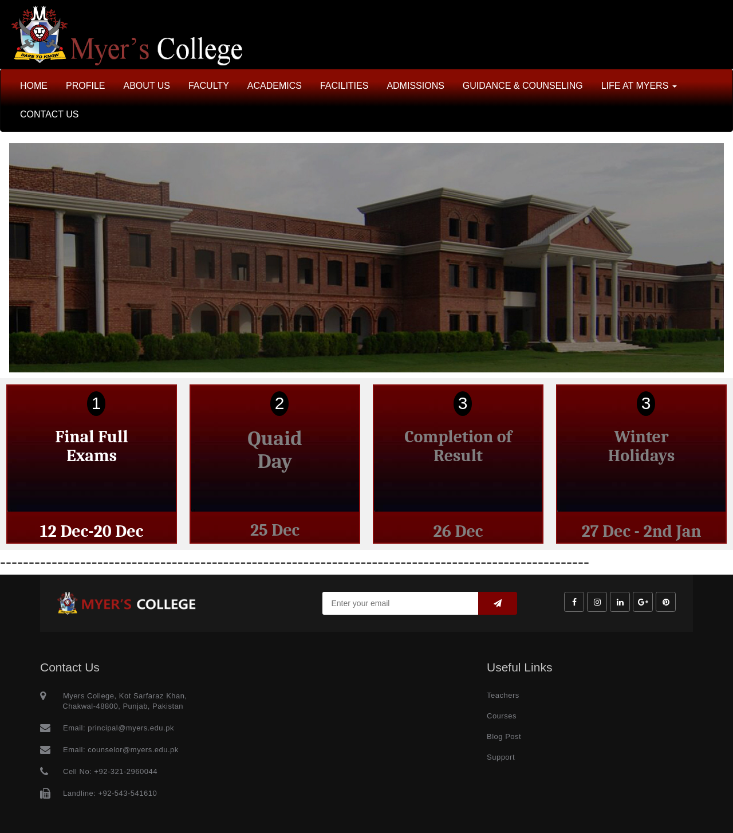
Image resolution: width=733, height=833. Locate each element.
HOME (34, 86)
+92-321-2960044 (125, 771)
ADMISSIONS (415, 86)
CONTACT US (49, 114)
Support (501, 757)
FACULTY (208, 86)
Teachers (503, 695)
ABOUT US (146, 86)
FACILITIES (344, 86)
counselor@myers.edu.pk (132, 749)
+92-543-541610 (127, 793)
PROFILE (85, 86)
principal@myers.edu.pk (129, 728)
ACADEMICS (274, 86)
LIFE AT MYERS (639, 86)
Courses (502, 716)
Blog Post (504, 736)
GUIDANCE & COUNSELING (523, 86)
